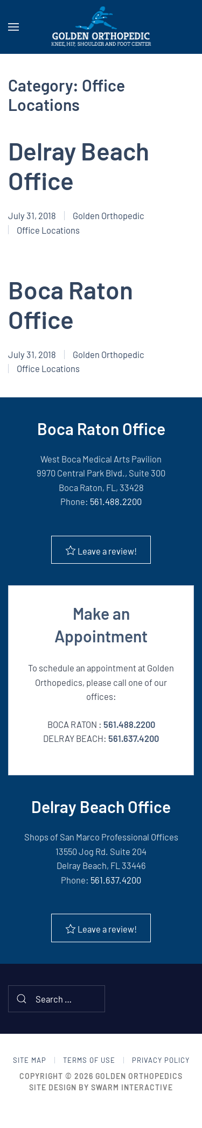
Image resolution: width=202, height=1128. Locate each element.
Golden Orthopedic (108, 215)
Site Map (29, 1060)
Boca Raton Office (70, 304)
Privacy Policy (161, 1060)
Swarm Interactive (132, 1087)
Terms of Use (89, 1060)
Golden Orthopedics (139, 1076)
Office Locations (48, 230)
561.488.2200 (116, 501)
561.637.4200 (133, 738)
